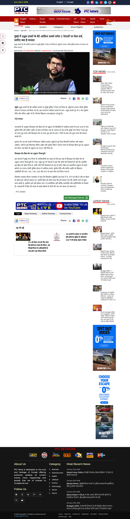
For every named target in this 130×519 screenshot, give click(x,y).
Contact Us (76, 514)
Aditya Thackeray (31, 213)
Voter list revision (43, 25)
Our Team (93, 514)
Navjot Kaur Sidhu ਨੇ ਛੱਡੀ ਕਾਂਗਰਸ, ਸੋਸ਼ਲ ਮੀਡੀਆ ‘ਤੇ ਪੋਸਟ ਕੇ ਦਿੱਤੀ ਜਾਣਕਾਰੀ (108, 218)
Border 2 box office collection (102, 25)
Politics (33, 19)
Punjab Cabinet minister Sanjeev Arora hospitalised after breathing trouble (107, 187)
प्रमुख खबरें (23, 30)
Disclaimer (85, 514)
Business (54, 469)
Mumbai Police (65, 213)
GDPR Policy (63, 516)
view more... (111, 72)
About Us (67, 514)
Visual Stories (43, 20)
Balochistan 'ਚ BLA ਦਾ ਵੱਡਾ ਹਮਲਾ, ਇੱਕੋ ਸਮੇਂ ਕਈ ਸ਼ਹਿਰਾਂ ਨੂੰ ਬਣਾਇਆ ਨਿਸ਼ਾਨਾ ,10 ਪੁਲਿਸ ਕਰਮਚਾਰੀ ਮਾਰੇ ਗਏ (108, 255)
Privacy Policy (103, 514)
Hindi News (84, 20)
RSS (70, 516)
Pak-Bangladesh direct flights (78, 25)
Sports (53, 493)
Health (53, 476)
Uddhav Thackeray (48, 213)
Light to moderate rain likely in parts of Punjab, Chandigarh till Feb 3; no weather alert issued (108, 130)
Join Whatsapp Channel (77, 197)
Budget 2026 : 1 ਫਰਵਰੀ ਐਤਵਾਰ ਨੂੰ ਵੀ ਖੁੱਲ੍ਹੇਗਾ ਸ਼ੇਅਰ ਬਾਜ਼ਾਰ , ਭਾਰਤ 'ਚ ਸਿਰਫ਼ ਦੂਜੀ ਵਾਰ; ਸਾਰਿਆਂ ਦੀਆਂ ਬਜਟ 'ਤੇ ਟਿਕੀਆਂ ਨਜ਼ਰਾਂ (108, 275)
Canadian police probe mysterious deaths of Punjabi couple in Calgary (107, 168)
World (53, 490)
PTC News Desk (28, 50)
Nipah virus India (30, 25)
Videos (52, 19)
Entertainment (64, 19)
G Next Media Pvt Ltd (21, 516)
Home (16, 30)
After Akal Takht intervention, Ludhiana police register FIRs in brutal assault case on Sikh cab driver (108, 87)
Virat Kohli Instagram (58, 25)
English (60, 2)
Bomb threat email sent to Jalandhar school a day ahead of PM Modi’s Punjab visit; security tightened (108, 109)
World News (94, 20)
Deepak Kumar (47, 50)
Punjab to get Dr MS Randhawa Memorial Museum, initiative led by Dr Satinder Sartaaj (108, 149)
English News (23, 20)
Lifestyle (53, 480)
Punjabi (70, 2)
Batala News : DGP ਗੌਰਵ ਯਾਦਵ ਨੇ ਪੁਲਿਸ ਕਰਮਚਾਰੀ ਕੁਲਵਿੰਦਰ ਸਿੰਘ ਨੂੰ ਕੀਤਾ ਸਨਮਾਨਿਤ (108, 236)
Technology (55, 486)
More (103, 19)
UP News (76, 20)
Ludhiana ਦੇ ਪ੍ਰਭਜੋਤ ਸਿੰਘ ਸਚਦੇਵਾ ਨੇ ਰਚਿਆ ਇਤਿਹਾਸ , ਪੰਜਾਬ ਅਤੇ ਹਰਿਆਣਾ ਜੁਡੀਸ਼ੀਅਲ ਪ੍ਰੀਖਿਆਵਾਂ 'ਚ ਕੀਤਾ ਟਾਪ (108, 296)
